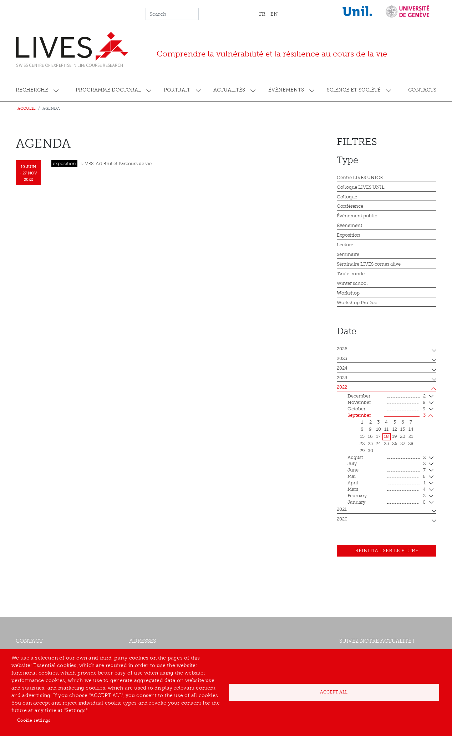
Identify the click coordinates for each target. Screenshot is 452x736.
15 (362, 436)
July (386, 464)
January (386, 502)
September (386, 416)
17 (378, 436)
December (386, 396)
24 (378, 443)
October (386, 409)
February (386, 496)
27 (402, 443)
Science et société (354, 90)
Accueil (26, 108)
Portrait (177, 90)
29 (362, 450)
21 (410, 436)
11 (386, 429)
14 (410, 429)
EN (274, 14)
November (386, 403)
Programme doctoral (108, 90)
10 (378, 429)
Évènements (286, 90)
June (386, 470)
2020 (342, 519)
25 (386, 443)
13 (402, 429)
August (386, 458)
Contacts (422, 90)
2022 (342, 387)
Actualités (229, 90)
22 (362, 443)
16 (370, 436)
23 (370, 443)
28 (410, 443)
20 (402, 436)
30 (370, 450)
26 (394, 443)
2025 (342, 358)
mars (386, 489)
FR (262, 14)
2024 (342, 368)
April (386, 483)
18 (386, 436)
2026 (342, 348)
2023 (342, 377)
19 (394, 436)
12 (394, 429)
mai (386, 477)
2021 (342, 509)
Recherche (32, 90)
